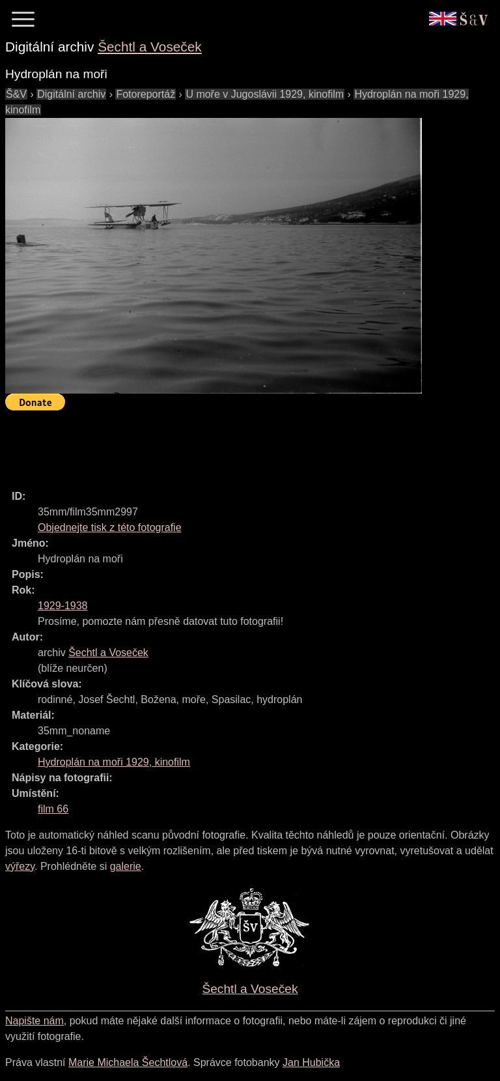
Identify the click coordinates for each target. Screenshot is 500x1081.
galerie (125, 866)
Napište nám (34, 1020)
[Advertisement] (242, 444)
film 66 (53, 808)
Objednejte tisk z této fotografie (110, 527)
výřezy (20, 866)
